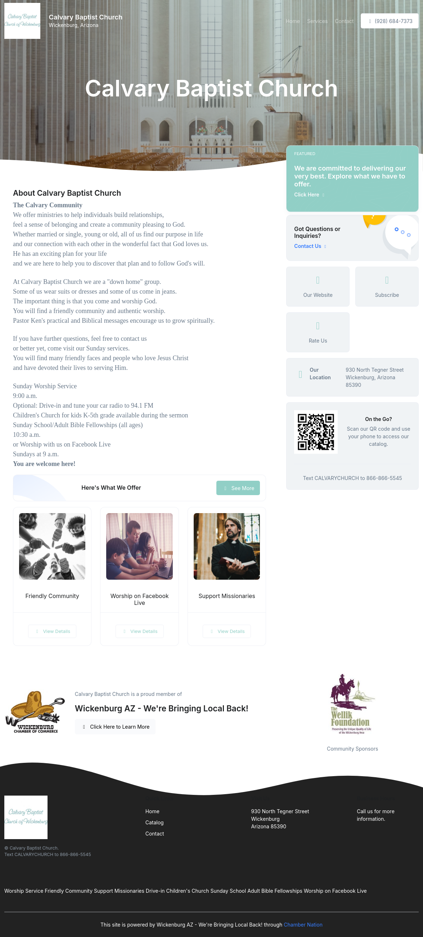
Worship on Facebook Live (140, 599)
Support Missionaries (226, 596)
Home (293, 21)
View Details (52, 631)
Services (317, 21)
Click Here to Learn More (115, 727)
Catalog (154, 822)
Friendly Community (52, 596)
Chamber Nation (303, 925)
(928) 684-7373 (390, 21)
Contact (344, 21)
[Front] (23, 21)
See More (238, 488)
